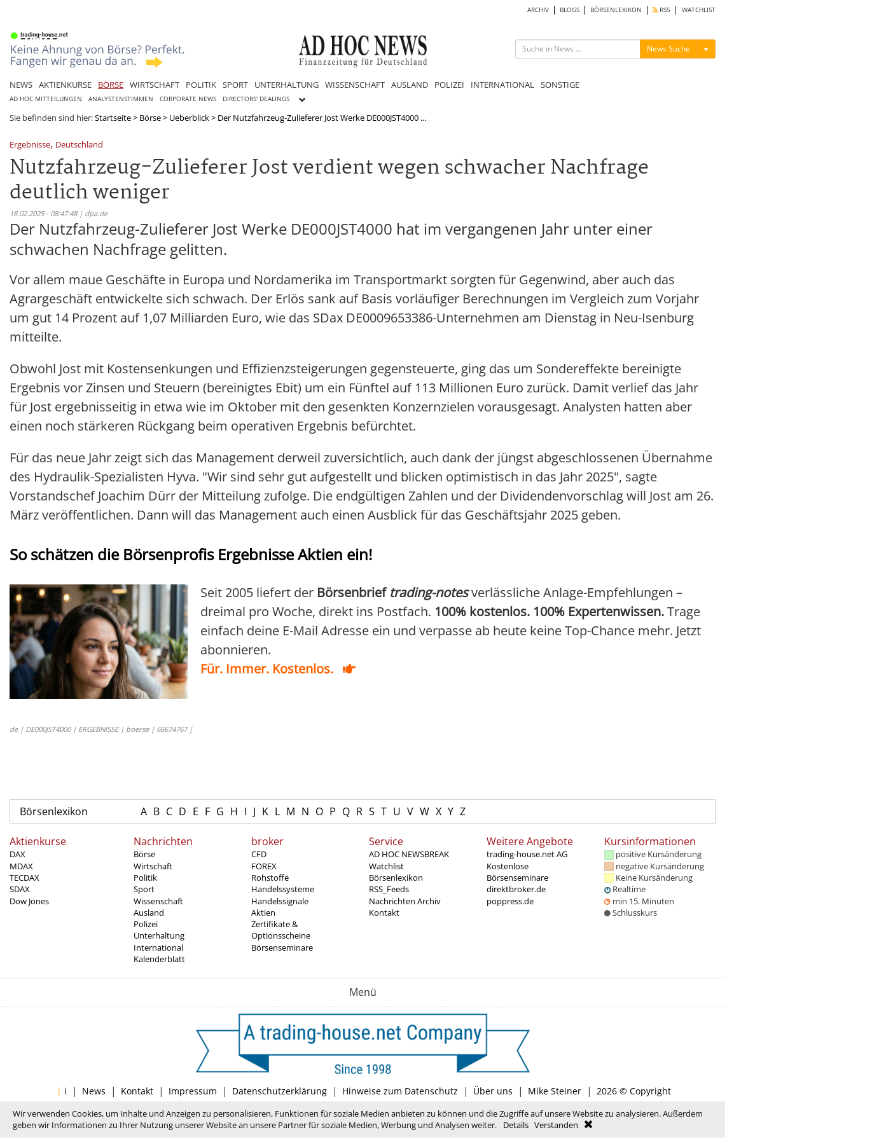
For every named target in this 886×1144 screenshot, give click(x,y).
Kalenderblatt (159, 959)
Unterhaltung (159, 935)
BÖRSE (110, 84)
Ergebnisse (30, 145)
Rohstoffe (270, 877)
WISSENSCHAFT (355, 84)
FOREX (264, 866)
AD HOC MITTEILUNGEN (46, 99)
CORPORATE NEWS (188, 99)
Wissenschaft (158, 901)
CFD (258, 854)
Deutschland (79, 145)
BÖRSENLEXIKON (616, 10)
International (158, 947)
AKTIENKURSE (65, 84)
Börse (150, 117)
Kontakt (384, 912)
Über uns (493, 1091)
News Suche (668, 48)
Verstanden (556, 1125)
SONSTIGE (560, 84)
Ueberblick (189, 117)
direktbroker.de (516, 889)
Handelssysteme (282, 889)
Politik (145, 877)
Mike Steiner (554, 1091)
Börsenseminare (282, 947)
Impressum (193, 1091)
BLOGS (569, 10)
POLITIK (201, 84)
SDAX (20, 889)
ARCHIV (538, 10)
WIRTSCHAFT (154, 84)
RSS (661, 10)
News (94, 1091)
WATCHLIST (699, 10)
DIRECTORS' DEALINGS (256, 99)
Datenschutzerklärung (279, 1091)
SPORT (235, 84)
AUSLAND (409, 84)
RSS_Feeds (389, 889)
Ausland (149, 912)
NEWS (21, 84)
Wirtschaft (153, 866)
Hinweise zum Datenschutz (400, 1091)
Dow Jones (29, 901)
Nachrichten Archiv (405, 901)
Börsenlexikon (54, 811)
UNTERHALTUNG (286, 84)
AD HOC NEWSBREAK (409, 854)
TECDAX (24, 877)
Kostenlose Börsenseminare (517, 871)
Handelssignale (279, 901)
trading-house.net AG (527, 854)
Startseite (113, 117)
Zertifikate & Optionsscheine (280, 929)
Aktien (263, 912)
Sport (144, 889)
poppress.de (510, 901)
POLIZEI (449, 84)
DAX (17, 854)
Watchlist (386, 866)
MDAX (21, 866)
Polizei (146, 924)
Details (516, 1125)
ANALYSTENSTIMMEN (120, 99)
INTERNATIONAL (502, 84)
